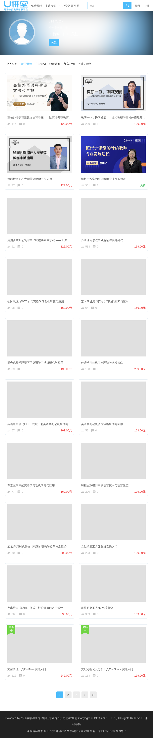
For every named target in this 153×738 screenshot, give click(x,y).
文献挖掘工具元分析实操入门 (99, 546)
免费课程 (36, 5)
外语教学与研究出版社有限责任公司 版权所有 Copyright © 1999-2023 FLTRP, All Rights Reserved (81, 718)
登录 (137, 5)
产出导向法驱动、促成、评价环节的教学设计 (35, 607)
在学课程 (26, 63)
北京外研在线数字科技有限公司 (70, 731)
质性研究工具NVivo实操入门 (98, 607)
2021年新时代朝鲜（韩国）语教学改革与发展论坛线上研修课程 (46, 546)
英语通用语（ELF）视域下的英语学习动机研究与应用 (40, 424)
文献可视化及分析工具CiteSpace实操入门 (107, 669)
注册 (146, 5)
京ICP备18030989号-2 (112, 731)
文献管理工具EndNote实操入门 (26, 669)
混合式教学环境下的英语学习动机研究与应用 (35, 362)
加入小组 (69, 63)
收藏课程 (55, 63)
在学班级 (40, 63)
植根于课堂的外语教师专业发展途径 (103, 179)
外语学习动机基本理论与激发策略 (102, 362)
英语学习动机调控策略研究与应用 (102, 424)
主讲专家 (50, 5)
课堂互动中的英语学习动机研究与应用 (31, 485)
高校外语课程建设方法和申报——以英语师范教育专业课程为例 (46, 117)
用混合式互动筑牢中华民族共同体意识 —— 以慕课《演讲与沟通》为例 (51, 240)
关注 (54, 42)
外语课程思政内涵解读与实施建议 (102, 240)
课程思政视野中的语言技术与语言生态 (104, 485)
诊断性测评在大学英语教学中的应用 (29, 179)
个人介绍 (12, 63)
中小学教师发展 (69, 5)
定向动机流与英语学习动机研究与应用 (104, 301)
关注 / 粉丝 (85, 63)
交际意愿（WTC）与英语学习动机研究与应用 (35, 301)
